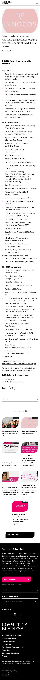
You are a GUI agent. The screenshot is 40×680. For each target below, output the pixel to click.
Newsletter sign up (9, 641)
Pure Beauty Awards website (13, 647)
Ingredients (25, 501)
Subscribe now (13, 535)
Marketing (15, 418)
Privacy (5, 656)
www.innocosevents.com (20, 375)
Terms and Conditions (10, 653)
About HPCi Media (9, 638)
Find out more (7, 590)
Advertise (6, 650)
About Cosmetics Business (12, 635)
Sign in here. (18, 584)
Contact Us (6, 644)
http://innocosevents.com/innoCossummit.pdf (19, 364)
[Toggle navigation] (37, 2)
